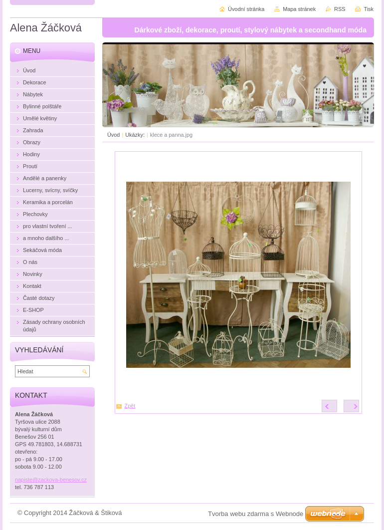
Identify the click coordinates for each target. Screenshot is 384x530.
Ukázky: (135, 135)
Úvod (113, 135)
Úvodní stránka (246, 9)
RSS (339, 9)
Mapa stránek (299, 9)
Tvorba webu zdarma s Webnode (255, 514)
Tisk (369, 9)
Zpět (130, 406)
